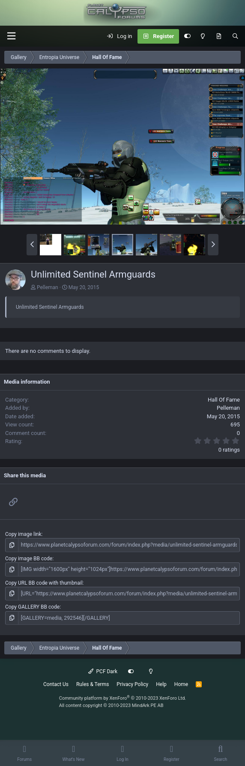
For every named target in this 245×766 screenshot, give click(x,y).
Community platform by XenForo (122, 698)
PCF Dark (102, 671)
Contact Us (56, 684)
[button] (11, 36)
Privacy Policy (132, 684)
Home (181, 684)
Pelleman (47, 287)
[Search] (235, 36)
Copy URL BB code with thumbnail (44, 583)
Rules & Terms (92, 684)
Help (161, 684)
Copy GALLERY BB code (32, 606)
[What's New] (218, 36)
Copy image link (23, 534)
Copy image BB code (28, 558)
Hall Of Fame (224, 399)
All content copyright (111, 704)
